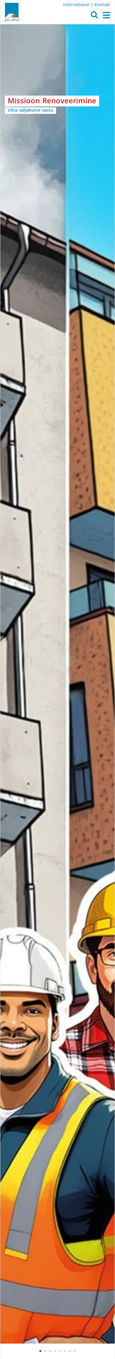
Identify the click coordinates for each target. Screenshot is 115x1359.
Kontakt (102, 4)
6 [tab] (65, 1351)
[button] (94, 16)
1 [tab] (40, 1351)
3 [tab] (50, 1351)
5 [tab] (60, 1351)
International (76, 4)
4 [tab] (55, 1351)
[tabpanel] (57, 684)
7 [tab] (69, 1351)
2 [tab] (45, 1351)
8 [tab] (74, 1351)
